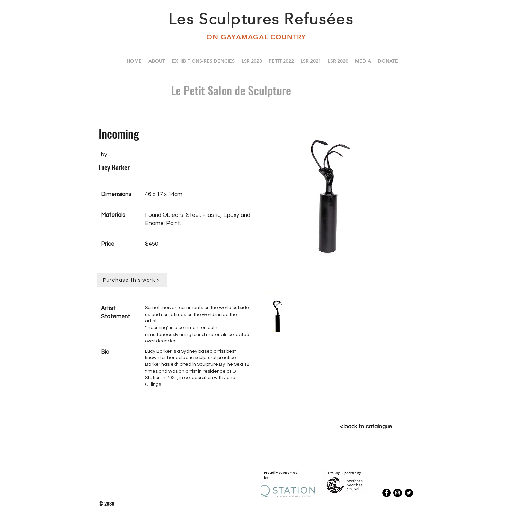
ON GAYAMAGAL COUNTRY (257, 37)
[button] (338, 61)
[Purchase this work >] (132, 280)
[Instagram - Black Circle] (397, 493)
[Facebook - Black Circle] (386, 493)
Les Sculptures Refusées (260, 19)
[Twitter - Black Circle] (409, 493)
